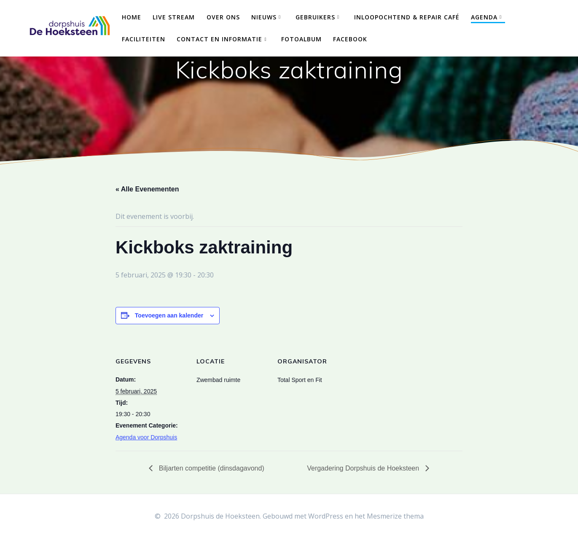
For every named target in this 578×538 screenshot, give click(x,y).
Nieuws (264, 17)
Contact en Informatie (219, 39)
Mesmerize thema (395, 516)
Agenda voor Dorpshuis (146, 437)
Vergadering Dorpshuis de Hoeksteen (364, 468)
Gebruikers (315, 17)
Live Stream (174, 17)
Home (131, 17)
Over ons (223, 17)
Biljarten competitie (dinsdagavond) (210, 468)
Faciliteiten (143, 39)
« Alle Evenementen (147, 189)
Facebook (350, 39)
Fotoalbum (301, 39)
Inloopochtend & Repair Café (407, 17)
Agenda (484, 17)
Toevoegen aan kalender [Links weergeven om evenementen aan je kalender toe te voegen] (169, 315)
